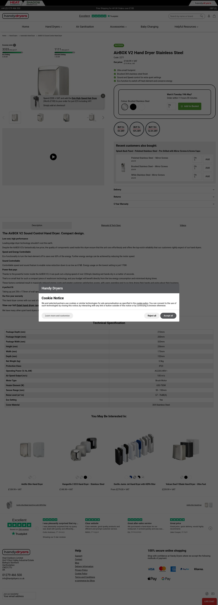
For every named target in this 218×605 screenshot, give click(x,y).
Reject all (152, 316)
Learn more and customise (57, 316)
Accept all (168, 316)
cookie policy (142, 303)
